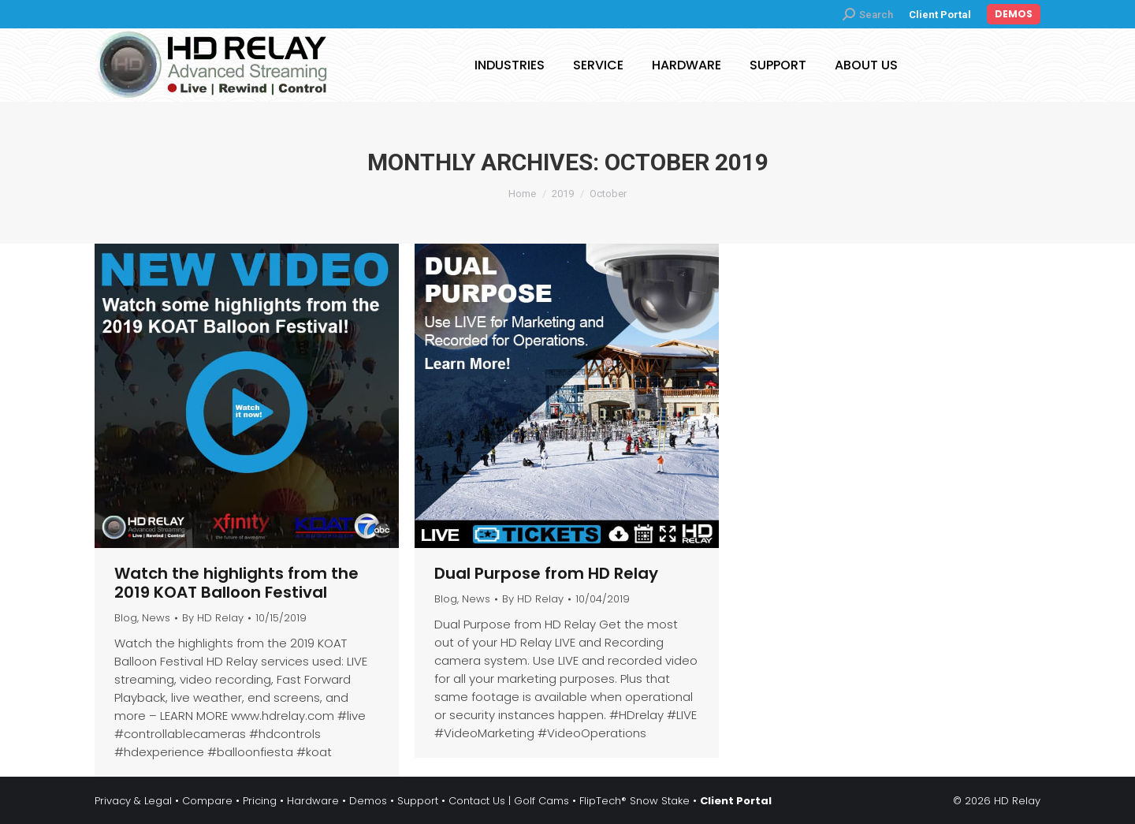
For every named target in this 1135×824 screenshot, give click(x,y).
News (156, 617)
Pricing (260, 800)
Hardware (313, 800)
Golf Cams (541, 800)
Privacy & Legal (133, 800)
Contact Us (476, 800)
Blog (125, 617)
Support (417, 800)
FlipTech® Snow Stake (634, 800)
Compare (207, 800)
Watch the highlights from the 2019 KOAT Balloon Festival (236, 582)
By (213, 617)
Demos (368, 800)
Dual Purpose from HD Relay (546, 573)
